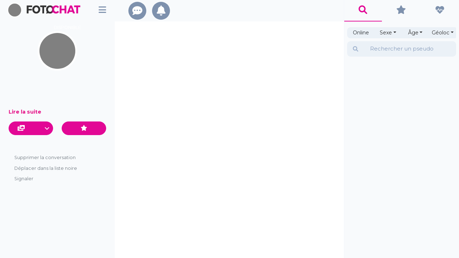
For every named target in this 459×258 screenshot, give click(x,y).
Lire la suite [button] (25, 112)
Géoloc (440, 32)
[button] (31, 128)
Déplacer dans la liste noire (45, 168)
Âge (413, 32)
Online (361, 32)
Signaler (23, 178)
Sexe (386, 32)
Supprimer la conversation (45, 157)
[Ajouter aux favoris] (84, 128)
